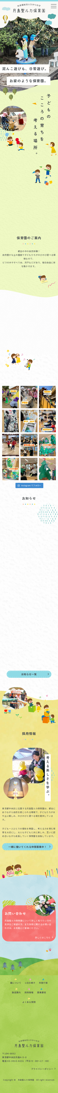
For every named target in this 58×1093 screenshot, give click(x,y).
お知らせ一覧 (35, 674)
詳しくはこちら (44, 937)
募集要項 (41, 992)
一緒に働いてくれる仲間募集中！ (29, 846)
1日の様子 (30, 982)
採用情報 (29, 992)
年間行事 (43, 982)
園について (15, 982)
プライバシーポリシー (43, 1068)
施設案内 (16, 992)
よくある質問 (29, 1002)
